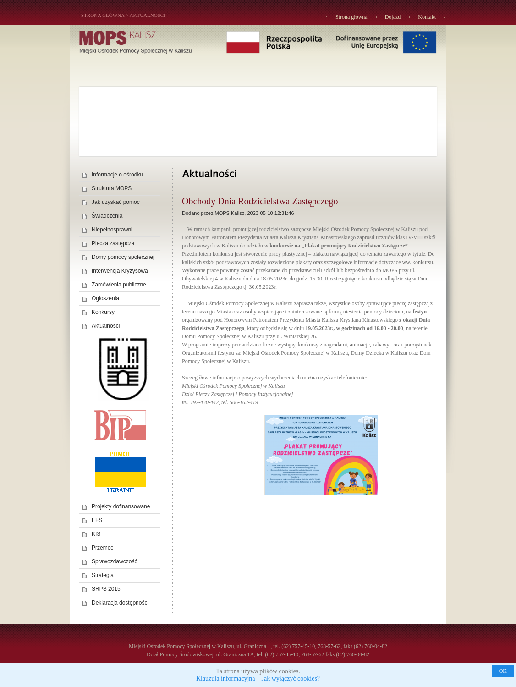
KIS (96, 534)
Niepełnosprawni (112, 229)
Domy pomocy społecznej (123, 257)
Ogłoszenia (105, 298)
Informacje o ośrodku (117, 174)
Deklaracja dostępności (120, 602)
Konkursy (103, 312)
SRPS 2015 (106, 589)
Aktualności (147, 15)
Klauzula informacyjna (225, 678)
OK (503, 671)
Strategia (103, 575)
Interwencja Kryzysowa (120, 271)
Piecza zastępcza (113, 243)
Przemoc (102, 547)
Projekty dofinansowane (121, 506)
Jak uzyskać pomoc (116, 202)
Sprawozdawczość (114, 561)
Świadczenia (107, 216)
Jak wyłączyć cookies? (291, 678)
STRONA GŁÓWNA (102, 15)
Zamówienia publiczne (119, 284)
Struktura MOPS (112, 188)
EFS (97, 520)
